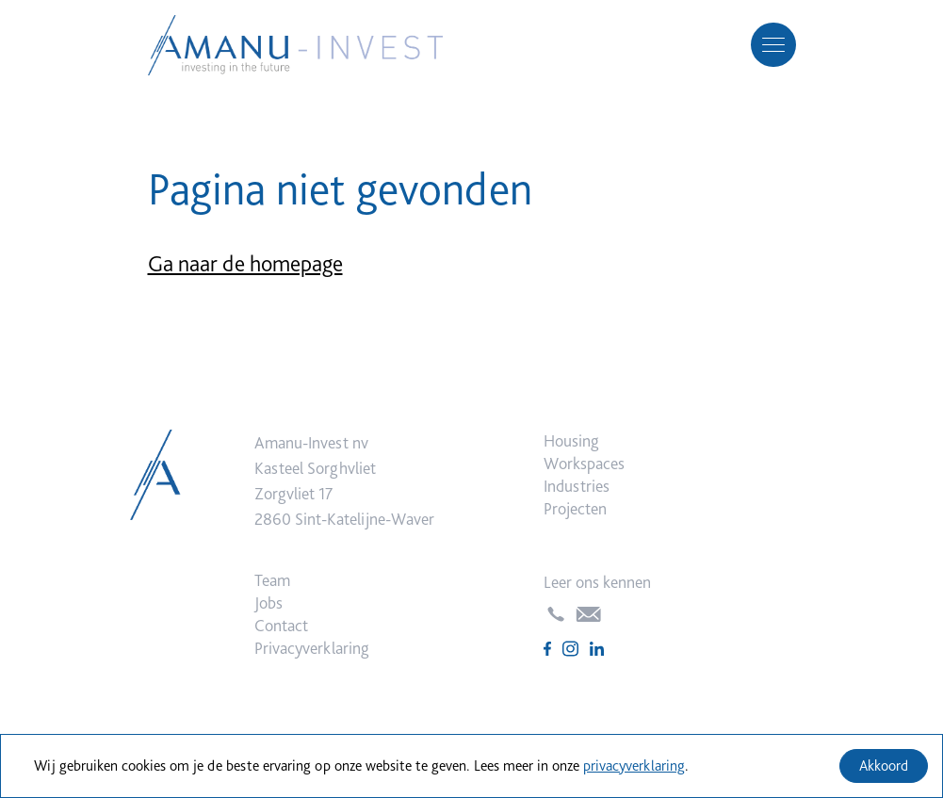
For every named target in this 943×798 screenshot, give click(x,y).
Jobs (268, 602)
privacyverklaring (634, 765)
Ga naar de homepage (245, 263)
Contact (281, 625)
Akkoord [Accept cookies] (883, 765)
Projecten (575, 508)
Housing (571, 440)
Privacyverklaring (311, 648)
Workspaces (584, 463)
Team (272, 580)
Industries (577, 486)
